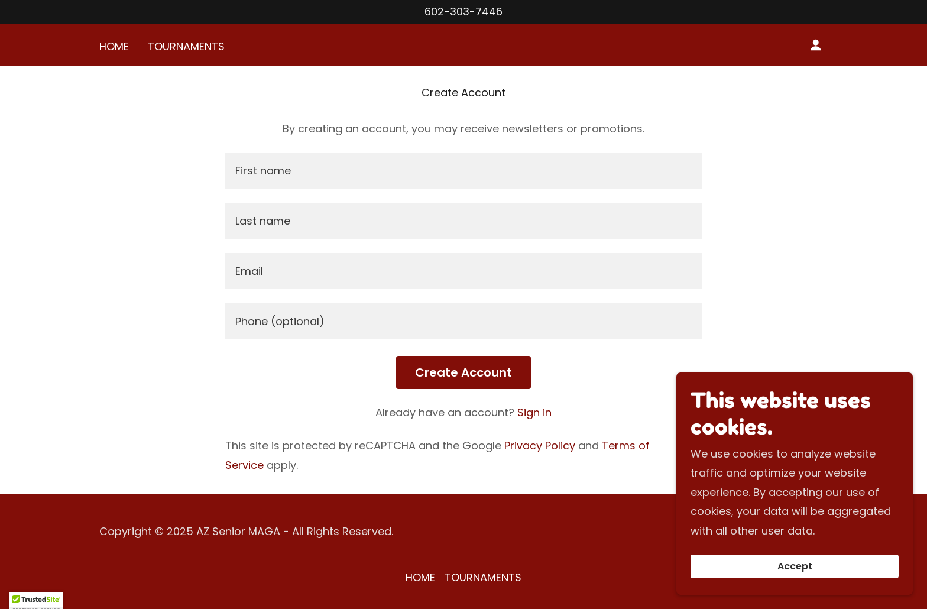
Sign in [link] (534, 412)
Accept (794, 567)
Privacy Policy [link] (539, 445)
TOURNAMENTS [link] (186, 46)
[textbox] (463, 171)
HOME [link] (114, 46)
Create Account (463, 372)
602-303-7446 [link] (463, 11)
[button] (816, 45)
